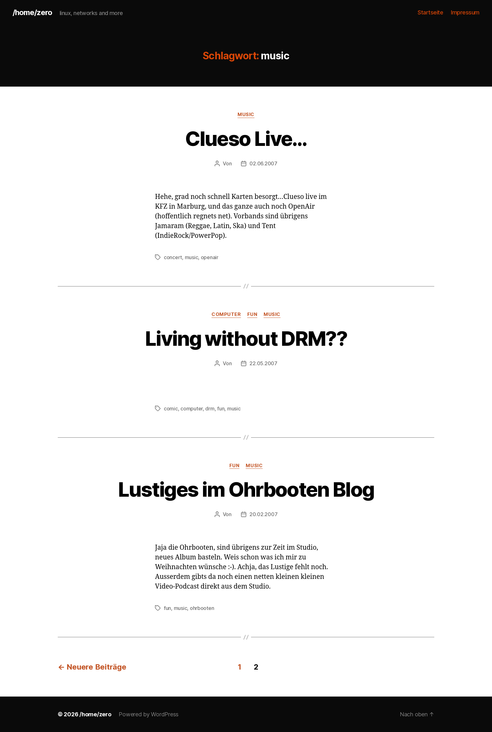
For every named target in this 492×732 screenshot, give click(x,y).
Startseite (430, 12)
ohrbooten (202, 608)
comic (171, 408)
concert (173, 257)
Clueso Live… (246, 138)
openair (209, 257)
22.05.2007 (263, 363)
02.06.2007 (263, 163)
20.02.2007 (263, 514)
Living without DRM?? (246, 338)
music (246, 114)
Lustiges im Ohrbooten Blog (246, 489)
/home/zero (32, 12)
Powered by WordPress (149, 714)
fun (252, 314)
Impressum (465, 12)
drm (209, 408)
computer (226, 314)
